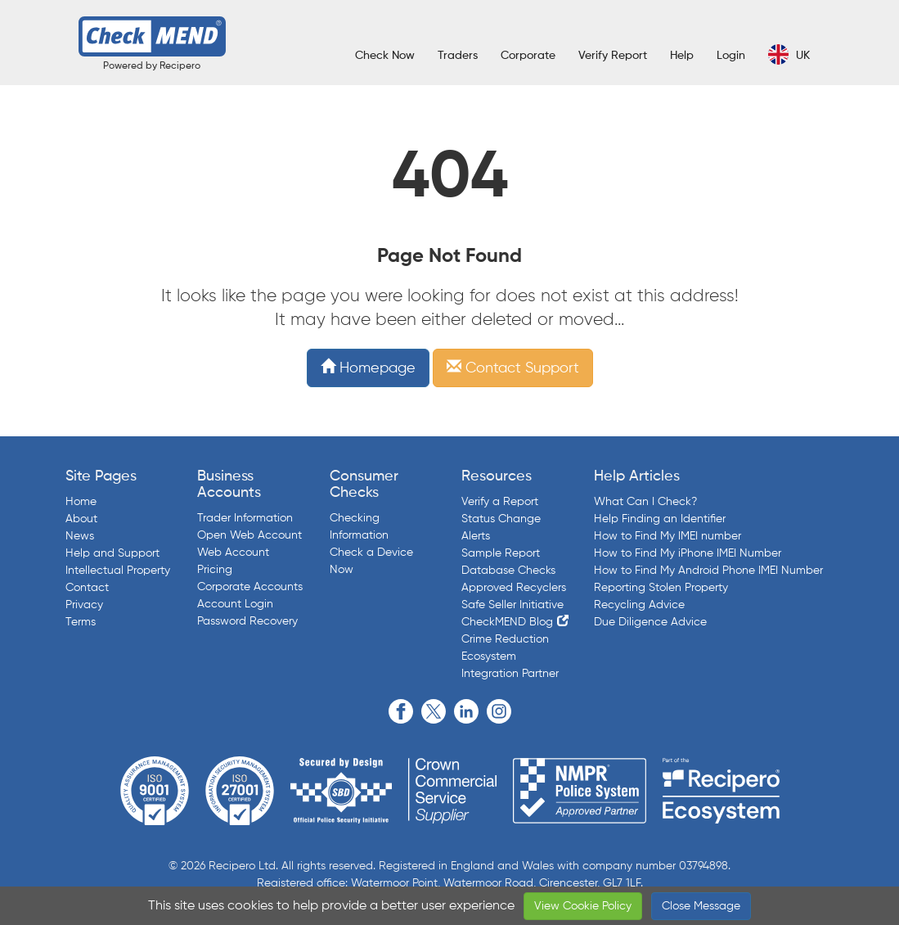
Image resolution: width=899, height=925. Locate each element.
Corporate (528, 55)
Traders (458, 55)
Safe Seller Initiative (512, 605)
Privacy (84, 605)
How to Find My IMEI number (667, 536)
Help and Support (112, 553)
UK (789, 54)
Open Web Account (249, 535)
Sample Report (500, 553)
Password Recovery (247, 621)
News (79, 536)
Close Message (701, 906)
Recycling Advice (639, 605)
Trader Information (245, 518)
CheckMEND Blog (507, 622)
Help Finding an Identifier (660, 519)
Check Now (385, 55)
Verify (612, 55)
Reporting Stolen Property (661, 587)
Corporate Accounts (250, 587)
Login (731, 55)
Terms (80, 622)
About (81, 519)
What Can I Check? (645, 502)
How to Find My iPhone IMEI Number (687, 553)
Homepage (368, 368)
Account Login (235, 604)
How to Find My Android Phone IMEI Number (708, 570)
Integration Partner (510, 673)
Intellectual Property (117, 570)
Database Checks (508, 570)
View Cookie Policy (583, 906)
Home (81, 502)
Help (682, 55)
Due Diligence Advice (650, 622)
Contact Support (513, 368)
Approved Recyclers (513, 587)
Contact (87, 587)
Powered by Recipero (151, 66)
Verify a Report (499, 502)
